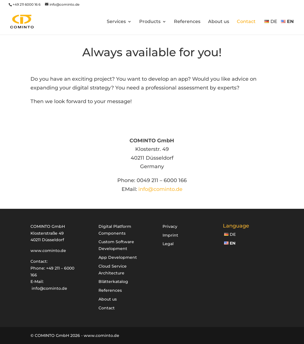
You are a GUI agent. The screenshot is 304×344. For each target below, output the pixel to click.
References (187, 22)
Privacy (170, 226)
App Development (117, 257)
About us (218, 22)
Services (116, 22)
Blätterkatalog (113, 281)
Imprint (170, 235)
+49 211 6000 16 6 (26, 4)
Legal (168, 243)
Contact (246, 22)
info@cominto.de (160, 189)
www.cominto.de (48, 250)
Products (150, 22)
